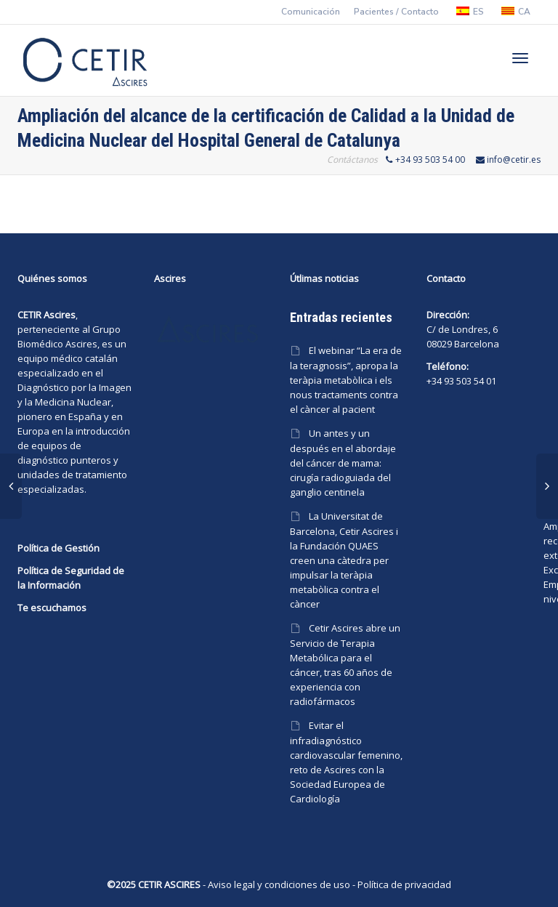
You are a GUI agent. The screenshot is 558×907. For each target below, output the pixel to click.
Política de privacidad (404, 884)
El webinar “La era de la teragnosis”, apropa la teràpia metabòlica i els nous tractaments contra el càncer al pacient (346, 380)
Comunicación (310, 11)
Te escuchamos (51, 607)
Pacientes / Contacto (396, 11)
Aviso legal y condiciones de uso (279, 884)
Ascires (81, 343)
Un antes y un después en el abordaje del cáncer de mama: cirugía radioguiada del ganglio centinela (343, 463)
